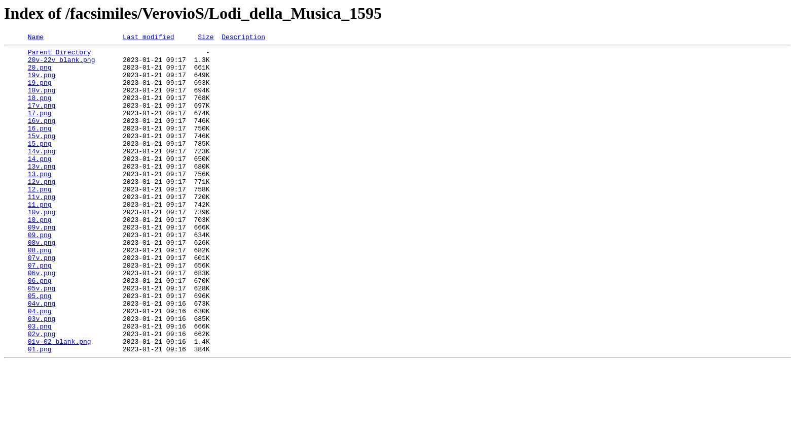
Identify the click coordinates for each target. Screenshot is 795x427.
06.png (40, 329)
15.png (40, 164)
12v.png (42, 210)
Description (243, 38)
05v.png (42, 338)
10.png (40, 255)
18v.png (42, 100)
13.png (40, 201)
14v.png (42, 173)
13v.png (42, 191)
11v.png (42, 228)
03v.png (42, 374)
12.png (40, 219)
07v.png (42, 301)
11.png (40, 237)
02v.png (42, 393)
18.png (40, 109)
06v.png (42, 319)
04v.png (42, 356)
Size (205, 38)
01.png (40, 411)
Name (36, 38)
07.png (40, 310)
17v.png (42, 118)
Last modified (148, 38)
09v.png (42, 265)
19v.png (42, 82)
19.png (40, 91)
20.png (40, 73)
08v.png (42, 283)
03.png (40, 383)
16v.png (42, 137)
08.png (40, 292)
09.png (40, 274)
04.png (40, 365)
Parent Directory (59, 54)
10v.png (42, 246)
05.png (40, 347)
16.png (40, 146)
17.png (40, 128)
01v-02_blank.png (59, 402)
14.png (40, 182)
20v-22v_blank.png (61, 64)
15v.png (42, 155)
